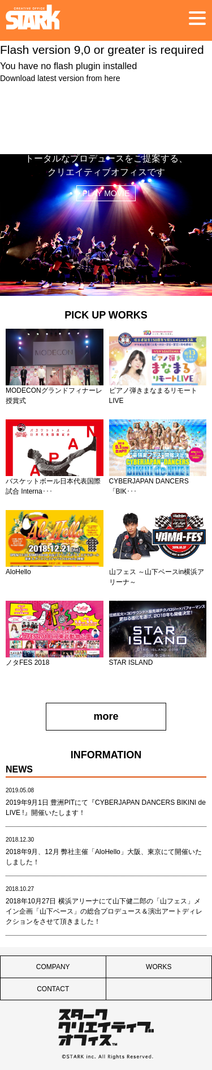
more (105, 716)
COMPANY (53, 967)
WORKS (158, 967)
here (112, 78)
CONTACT (53, 989)
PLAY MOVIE (106, 193)
